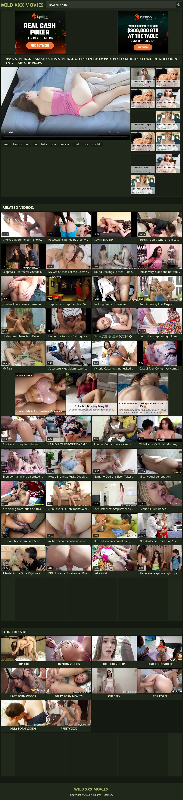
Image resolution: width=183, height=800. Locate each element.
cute (53, 144)
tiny (86, 144)
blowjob (17, 144)
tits (35, 144)
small (77, 144)
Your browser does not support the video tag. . (65, 103)
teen (6, 144)
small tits (97, 144)
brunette (65, 144)
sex (28, 144)
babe (44, 144)
